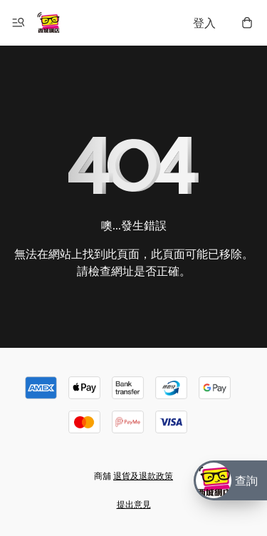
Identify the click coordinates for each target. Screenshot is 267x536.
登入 (204, 23)
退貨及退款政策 (143, 476)
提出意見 (134, 504)
